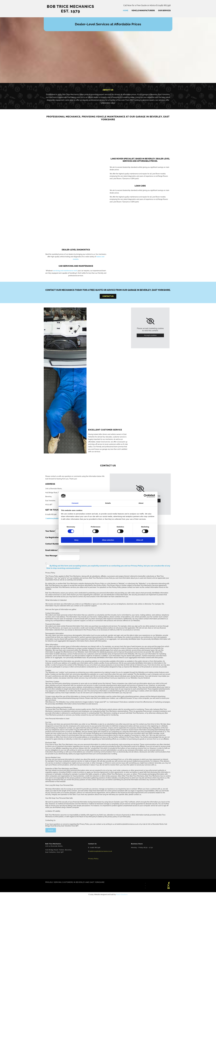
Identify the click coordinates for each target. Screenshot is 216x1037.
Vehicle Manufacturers (143, 10)
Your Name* (50, 531)
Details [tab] (108, 503)
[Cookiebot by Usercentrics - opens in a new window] (145, 496)
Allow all (139, 540)
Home (125, 10)
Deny (76, 540)
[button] (108, 296)
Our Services (164, 10)
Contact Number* (52, 544)
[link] (150, 321)
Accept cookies (150, 335)
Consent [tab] (75, 503)
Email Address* (51, 550)
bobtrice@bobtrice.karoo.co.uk (57, 518)
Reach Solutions (122, 894)
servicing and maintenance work (65, 271)
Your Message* (51, 556)
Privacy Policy (93, 858)
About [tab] (141, 503)
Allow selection (108, 540)
